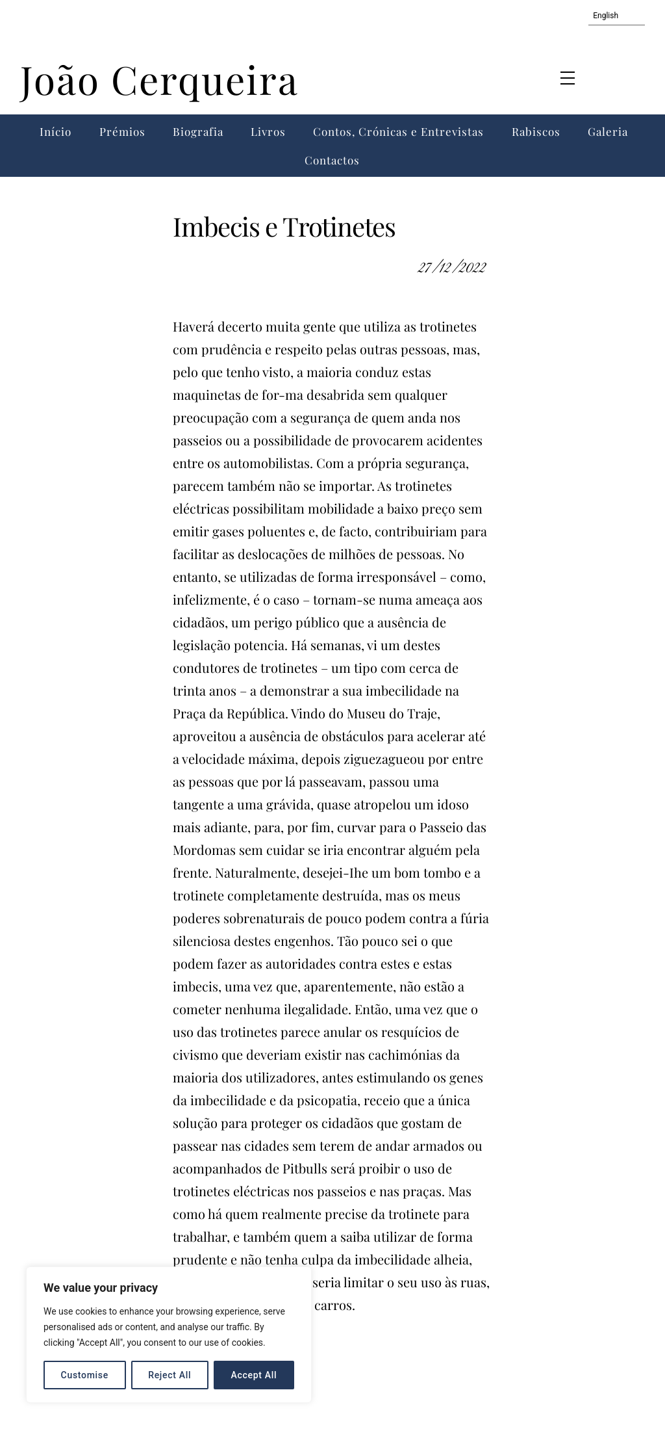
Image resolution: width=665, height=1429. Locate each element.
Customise (84, 1375)
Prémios (122, 131)
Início (55, 131)
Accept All (254, 1375)
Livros (268, 131)
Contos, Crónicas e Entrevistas (398, 131)
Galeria (608, 131)
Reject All (169, 1375)
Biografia (198, 131)
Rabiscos (536, 131)
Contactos (332, 160)
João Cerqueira (159, 79)
